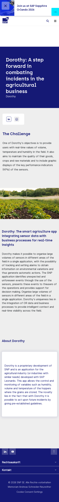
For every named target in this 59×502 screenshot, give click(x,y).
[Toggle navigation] (55, 21)
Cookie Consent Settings (30, 491)
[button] (55, 12)
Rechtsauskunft (11, 462)
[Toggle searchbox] (47, 21)
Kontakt (6, 470)
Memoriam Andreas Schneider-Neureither (29, 486)
